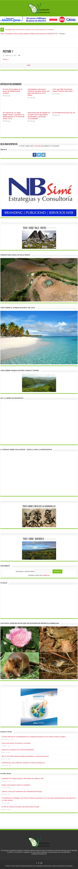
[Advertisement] (39, 41)
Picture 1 (6, 59)
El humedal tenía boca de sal (64, 113)
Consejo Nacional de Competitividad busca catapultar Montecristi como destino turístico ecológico (34, 737)
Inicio (2, 34)
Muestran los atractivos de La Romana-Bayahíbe (18, 750)
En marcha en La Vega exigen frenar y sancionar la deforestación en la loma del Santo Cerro (13, 116)
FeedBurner (46, 575)
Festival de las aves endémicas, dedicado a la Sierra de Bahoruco (23, 763)
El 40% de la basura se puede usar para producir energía (20, 807)
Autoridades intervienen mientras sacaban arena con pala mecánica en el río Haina (29, 29)
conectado (37, 146)
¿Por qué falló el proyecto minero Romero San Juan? (63, 90)
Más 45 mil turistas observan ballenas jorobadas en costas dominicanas (25, 756)
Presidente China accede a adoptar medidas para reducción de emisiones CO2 (32, 34)
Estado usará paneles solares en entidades (16, 785)
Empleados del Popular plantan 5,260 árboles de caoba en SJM (22, 778)
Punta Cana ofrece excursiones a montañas (16, 743)
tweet (29, 65)
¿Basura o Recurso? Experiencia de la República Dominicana (22, 791)
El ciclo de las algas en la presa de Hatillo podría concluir (12, 91)
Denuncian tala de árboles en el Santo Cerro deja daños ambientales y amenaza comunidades (39, 116)
